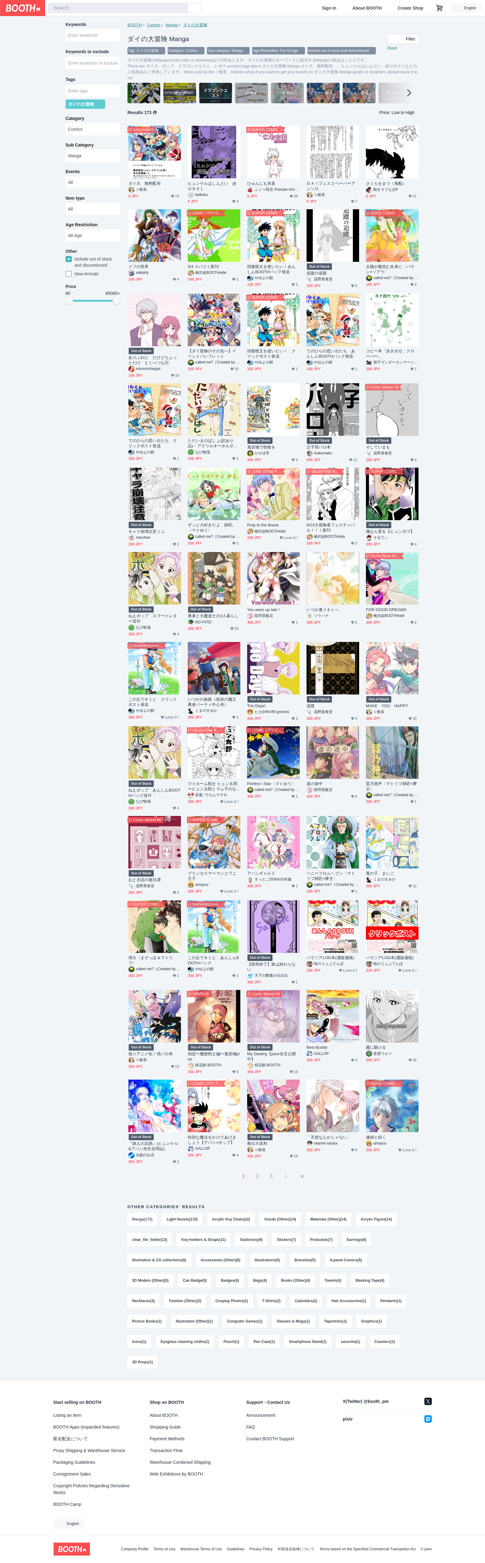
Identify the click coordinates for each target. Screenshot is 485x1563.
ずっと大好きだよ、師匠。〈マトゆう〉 (212, 528)
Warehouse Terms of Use (201, 1549)
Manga (171, 25)
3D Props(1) (142, 1362)
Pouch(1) (231, 1342)
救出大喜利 (257, 1143)
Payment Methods (167, 1438)
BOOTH (134, 25)
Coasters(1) (385, 1342)
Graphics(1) (371, 1321)
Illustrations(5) (267, 1260)
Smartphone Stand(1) (307, 1342)
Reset (392, 48)
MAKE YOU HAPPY (387, 705)
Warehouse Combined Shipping (180, 1462)
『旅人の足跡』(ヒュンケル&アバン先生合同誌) (153, 1146)
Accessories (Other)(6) (220, 1260)
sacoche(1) (350, 1342)
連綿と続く (376, 1137)
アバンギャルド (261, 873)
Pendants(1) (390, 1301)
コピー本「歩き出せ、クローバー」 (390, 354)
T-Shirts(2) (271, 1301)
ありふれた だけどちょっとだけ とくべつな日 (152, 360)
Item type (75, 198)
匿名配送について (70, 1438)
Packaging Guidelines (74, 1462)
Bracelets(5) (305, 1260)
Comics (153, 25)
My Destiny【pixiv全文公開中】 (271, 1056)
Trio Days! (256, 705)
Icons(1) (139, 1342)
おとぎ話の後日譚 (144, 879)
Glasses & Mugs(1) (293, 1321)
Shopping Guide (165, 1427)
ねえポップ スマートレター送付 (152, 618)
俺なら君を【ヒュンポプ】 (390, 531)
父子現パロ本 (319, 447)
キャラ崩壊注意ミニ (146, 531)
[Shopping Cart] (439, 8)
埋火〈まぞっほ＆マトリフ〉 (150, 960)
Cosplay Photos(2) (231, 1301)
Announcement (260, 1415)
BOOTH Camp (67, 1504)
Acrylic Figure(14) (376, 1219)
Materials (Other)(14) (328, 1219)
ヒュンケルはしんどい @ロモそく (212, 186)
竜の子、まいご (380, 873)
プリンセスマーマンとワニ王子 (212, 876)
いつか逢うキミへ (323, 609)
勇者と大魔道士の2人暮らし (213, 616)
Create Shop (410, 8)
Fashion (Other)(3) (185, 1301)
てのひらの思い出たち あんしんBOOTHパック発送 (331, 354)
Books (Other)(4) (295, 1280)
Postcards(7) (321, 1240)
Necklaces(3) (143, 1301)
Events (73, 171)
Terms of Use (164, 1549)
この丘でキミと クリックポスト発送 (152, 702)
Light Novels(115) (182, 1219)
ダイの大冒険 (195, 25)
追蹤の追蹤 (317, 273)
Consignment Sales (72, 1474)
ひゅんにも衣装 (261, 183)
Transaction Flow (166, 1450)
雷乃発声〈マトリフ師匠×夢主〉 (391, 786)
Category (75, 118)
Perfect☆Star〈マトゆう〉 (271, 783)
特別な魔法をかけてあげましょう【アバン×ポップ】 (212, 1140)
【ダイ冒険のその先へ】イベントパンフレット (212, 354)
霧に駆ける (376, 1047)
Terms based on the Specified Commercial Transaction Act (368, 1549)
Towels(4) (332, 1280)
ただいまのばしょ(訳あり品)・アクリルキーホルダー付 (213, 443)
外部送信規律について (296, 1549)
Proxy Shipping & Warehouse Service (89, 1450)
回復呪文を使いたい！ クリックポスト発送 (271, 354)
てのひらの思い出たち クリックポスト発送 (152, 443)
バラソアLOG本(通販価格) (330, 957)
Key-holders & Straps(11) (203, 1240)
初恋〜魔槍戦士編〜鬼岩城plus (213, 1056)
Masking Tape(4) (370, 1280)
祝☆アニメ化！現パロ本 (150, 1053)
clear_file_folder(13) (149, 1240)
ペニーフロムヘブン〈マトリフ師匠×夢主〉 (331, 876)
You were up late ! (263, 609)
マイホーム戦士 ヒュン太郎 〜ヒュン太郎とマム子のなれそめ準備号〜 (213, 786)
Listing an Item (67, 1415)
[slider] (69, 300)
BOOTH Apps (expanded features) (86, 1427)
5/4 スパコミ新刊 (203, 266)
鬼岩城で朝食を (261, 447)
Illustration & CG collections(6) (159, 1260)
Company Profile (134, 1549)
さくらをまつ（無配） (386, 183)
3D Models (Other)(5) (150, 1280)
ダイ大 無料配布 (146, 183)
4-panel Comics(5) (346, 1260)
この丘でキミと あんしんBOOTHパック (213, 960)
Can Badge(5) (195, 1280)
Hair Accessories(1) (349, 1301)
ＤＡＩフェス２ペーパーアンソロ (331, 186)
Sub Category (80, 145)
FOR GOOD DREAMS (386, 609)
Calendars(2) (306, 1301)
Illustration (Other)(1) (194, 1321)
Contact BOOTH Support (270, 1438)
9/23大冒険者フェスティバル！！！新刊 (331, 528)
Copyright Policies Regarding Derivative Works (91, 1489)
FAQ (250, 1427)
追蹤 (311, 705)
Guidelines (236, 1549)
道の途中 (315, 783)
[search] (181, 8)
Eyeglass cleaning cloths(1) (185, 1342)
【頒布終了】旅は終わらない (271, 967)
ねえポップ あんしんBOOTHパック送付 (154, 793)
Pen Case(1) (264, 1342)
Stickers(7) (286, 1240)
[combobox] (117, 8)
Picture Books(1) (146, 1321)
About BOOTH (367, 8)
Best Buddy (317, 1047)
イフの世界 (138, 266)
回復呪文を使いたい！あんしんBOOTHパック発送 (271, 269)
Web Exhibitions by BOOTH (176, 1474)
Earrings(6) (356, 1240)
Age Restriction (81, 225)
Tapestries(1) (335, 1321)
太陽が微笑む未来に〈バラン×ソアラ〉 (390, 269)
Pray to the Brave (263, 525)
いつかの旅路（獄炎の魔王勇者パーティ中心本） (212, 702)
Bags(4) (260, 1280)
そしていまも (378, 447)
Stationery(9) (251, 1240)
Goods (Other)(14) (280, 1219)
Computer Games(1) (245, 1321)
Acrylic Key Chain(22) (231, 1219)
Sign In (329, 8)
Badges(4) (230, 1280)
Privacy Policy (261, 1549)
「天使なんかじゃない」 (329, 1137)
